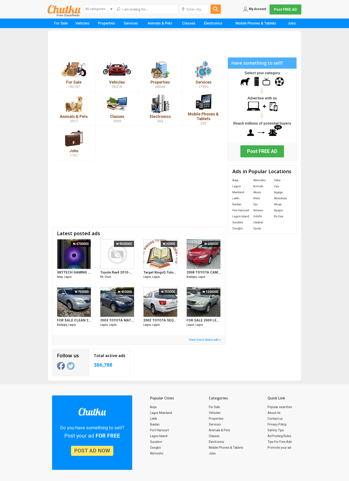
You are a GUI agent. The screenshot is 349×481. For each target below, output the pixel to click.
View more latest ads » (205, 339)
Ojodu (257, 228)
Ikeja (235, 180)
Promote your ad (279, 447)
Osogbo (237, 228)
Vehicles (215, 413)
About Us (274, 413)
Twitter (71, 366)
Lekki (235, 198)
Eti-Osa (278, 216)
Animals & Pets (219, 430)
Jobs (212, 453)
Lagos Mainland (161, 413)
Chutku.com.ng (64, 9)
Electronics (216, 442)
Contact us (275, 418)
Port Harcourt (240, 210)
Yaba (277, 180)
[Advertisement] (174, 45)
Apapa (278, 210)
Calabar (258, 222)
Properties (216, 418)
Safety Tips (276, 430)
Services (215, 424)
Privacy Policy (277, 424)
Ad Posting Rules (279, 436)
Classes (214, 436)
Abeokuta (280, 198)
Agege (278, 192)
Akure (257, 192)
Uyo (276, 186)
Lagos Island (240, 216)
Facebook (61, 366)
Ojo (255, 204)
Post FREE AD (285, 9)
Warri (256, 198)
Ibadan (236, 204)
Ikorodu (258, 186)
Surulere (237, 222)
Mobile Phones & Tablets (226, 447)
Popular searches (280, 407)
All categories (95, 9)
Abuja (278, 204)
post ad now (92, 451)
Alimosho (259, 180)
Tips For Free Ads (280, 442)
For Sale (214, 407)
